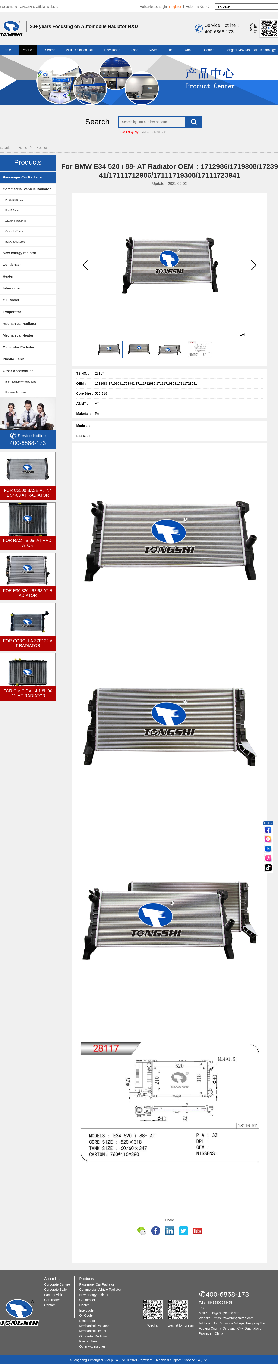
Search (50, 50)
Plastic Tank (13, 359)
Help (189, 7)
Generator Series (13, 231)
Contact (209, 50)
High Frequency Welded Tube (19, 382)
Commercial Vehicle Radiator (27, 189)
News (153, 50)
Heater (8, 276)
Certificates (52, 1300)
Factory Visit (53, 1294)
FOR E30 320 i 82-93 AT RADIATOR (27, 593)
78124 (166, 131)
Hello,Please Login (153, 7)
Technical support (168, 1360)
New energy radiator (19, 253)
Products (28, 50)
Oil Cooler (11, 300)
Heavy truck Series (14, 241)
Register (175, 7)
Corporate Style (55, 1289)
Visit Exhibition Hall (79, 50)
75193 (145, 131)
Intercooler (12, 288)
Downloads (112, 50)
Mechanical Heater (18, 335)
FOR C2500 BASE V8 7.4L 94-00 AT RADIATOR (28, 493)
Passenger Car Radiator (22, 177)
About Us (52, 1279)
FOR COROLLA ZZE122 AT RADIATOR (27, 643)
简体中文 (203, 7)
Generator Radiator (19, 347)
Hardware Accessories (15, 392)
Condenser (12, 265)
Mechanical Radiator (20, 324)
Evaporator (12, 312)
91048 (156, 131)
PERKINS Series (13, 200)
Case (134, 50)
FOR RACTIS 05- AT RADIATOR (27, 543)
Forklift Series (11, 210)
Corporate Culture (57, 1284)
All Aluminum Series (14, 221)
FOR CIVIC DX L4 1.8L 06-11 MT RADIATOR (27, 693)
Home (6, 50)
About (189, 50)
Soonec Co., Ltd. (196, 1360)
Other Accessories (18, 371)
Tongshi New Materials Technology (251, 50)
